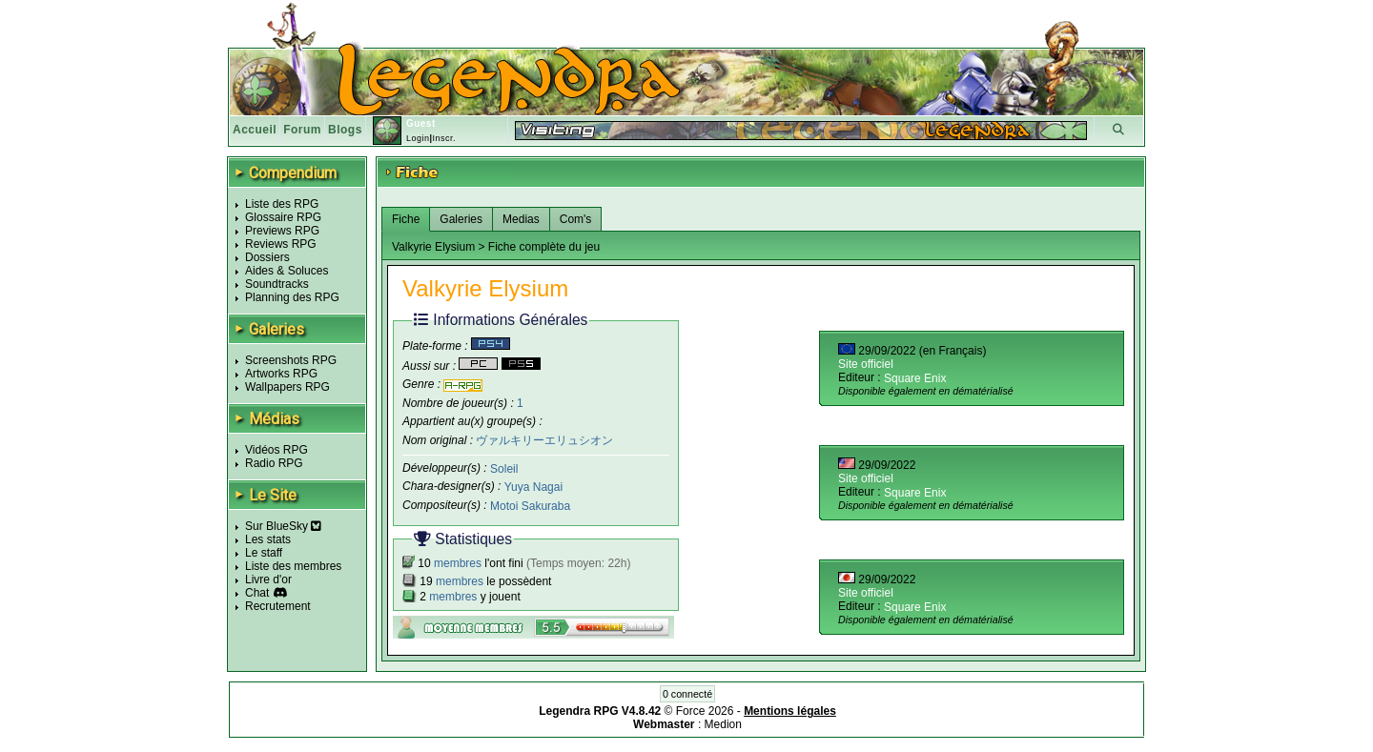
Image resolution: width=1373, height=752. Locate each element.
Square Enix (915, 378)
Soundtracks (277, 284)
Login (418, 138)
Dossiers (267, 257)
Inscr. (444, 138)
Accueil (255, 129)
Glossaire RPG (283, 217)
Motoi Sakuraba (530, 506)
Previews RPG (282, 230)
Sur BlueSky (283, 526)
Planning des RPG (292, 297)
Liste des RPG (281, 204)
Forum (302, 129)
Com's (576, 219)
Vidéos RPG (276, 450)
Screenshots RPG (291, 360)
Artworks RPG (281, 373)
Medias (521, 219)
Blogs (345, 129)
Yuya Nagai (533, 487)
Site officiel (865, 364)
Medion (723, 724)
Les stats (268, 539)
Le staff (263, 552)
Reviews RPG (281, 244)
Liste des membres (293, 566)
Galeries (461, 219)
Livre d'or (268, 579)
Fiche (406, 219)
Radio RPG (274, 463)
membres (458, 563)
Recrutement (278, 606)
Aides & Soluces (286, 270)
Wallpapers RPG (287, 387)
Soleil (504, 468)
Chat (257, 593)
